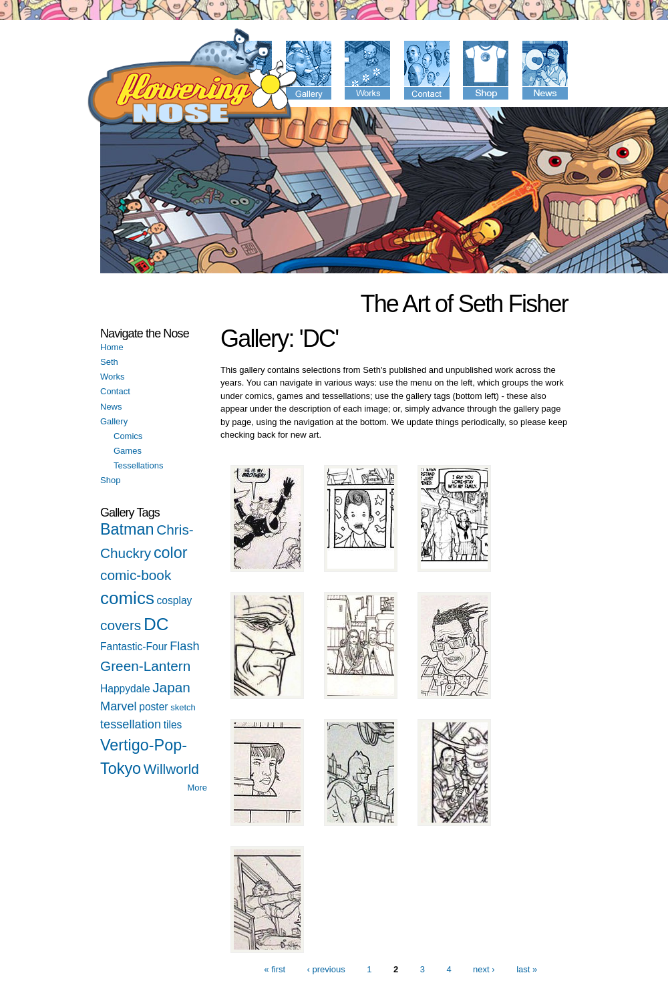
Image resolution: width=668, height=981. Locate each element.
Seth (109, 362)
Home (112, 347)
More (197, 788)
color (171, 552)
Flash (184, 646)
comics (127, 598)
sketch (183, 707)
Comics (128, 436)
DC (156, 624)
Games (128, 451)
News (111, 407)
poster (153, 706)
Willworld (171, 769)
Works (112, 377)
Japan (171, 687)
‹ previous (326, 969)
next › (484, 969)
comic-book (135, 575)
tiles (173, 724)
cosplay (174, 600)
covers (120, 625)
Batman (127, 529)
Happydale (125, 688)
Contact (115, 391)
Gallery (114, 421)
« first (274, 969)
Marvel (118, 706)
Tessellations (138, 465)
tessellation (130, 724)
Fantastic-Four (134, 646)
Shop (110, 480)
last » (526, 969)
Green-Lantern (145, 666)
